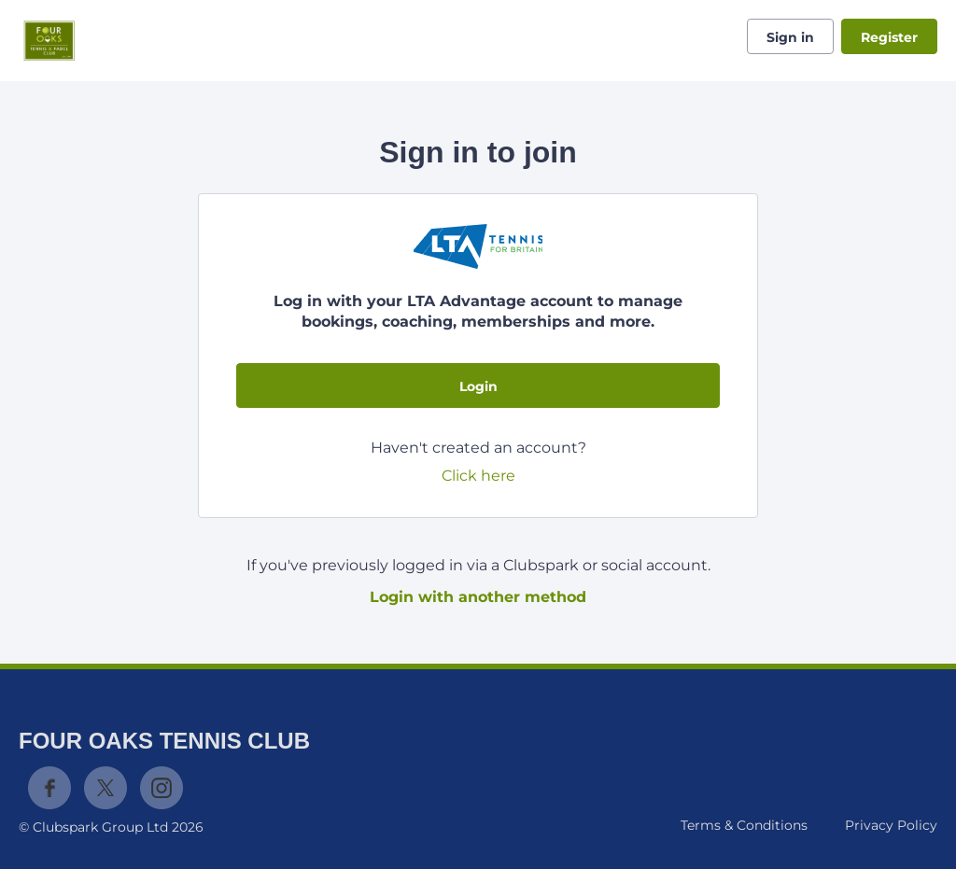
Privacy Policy (891, 825)
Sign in (790, 37)
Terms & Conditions (744, 825)
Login (478, 386)
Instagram (161, 787)
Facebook (49, 787)
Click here (478, 475)
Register (889, 37)
